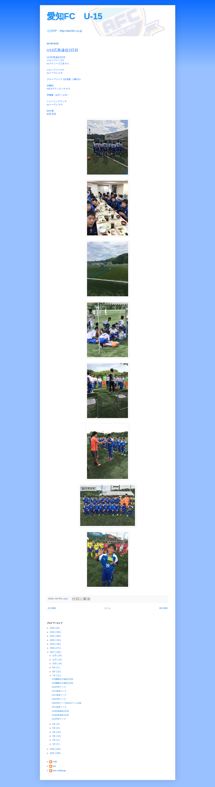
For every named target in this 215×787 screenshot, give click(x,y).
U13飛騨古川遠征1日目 (62, 683)
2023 (52, 628)
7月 (54, 675)
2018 (52, 648)
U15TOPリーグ (59, 687)
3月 (54, 736)
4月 (54, 732)
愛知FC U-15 (74, 16)
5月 (54, 728)
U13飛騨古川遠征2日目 (62, 679)
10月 (54, 663)
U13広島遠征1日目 (60, 715)
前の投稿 (163, 608)
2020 (52, 640)
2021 (52, 636)
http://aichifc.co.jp (71, 30)
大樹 (55, 761)
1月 (54, 744)
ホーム (108, 608)
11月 (54, 659)
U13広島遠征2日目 (60, 711)
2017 (52, 652)
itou (54, 766)
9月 (54, 667)
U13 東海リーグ (59, 691)
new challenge (59, 770)
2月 (54, 740)
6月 (54, 724)
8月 (54, 671)
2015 (52, 753)
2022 (52, 632)
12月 (54, 655)
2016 (52, 749)
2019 (52, 644)
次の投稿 (52, 608)
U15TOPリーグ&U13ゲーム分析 (66, 703)
